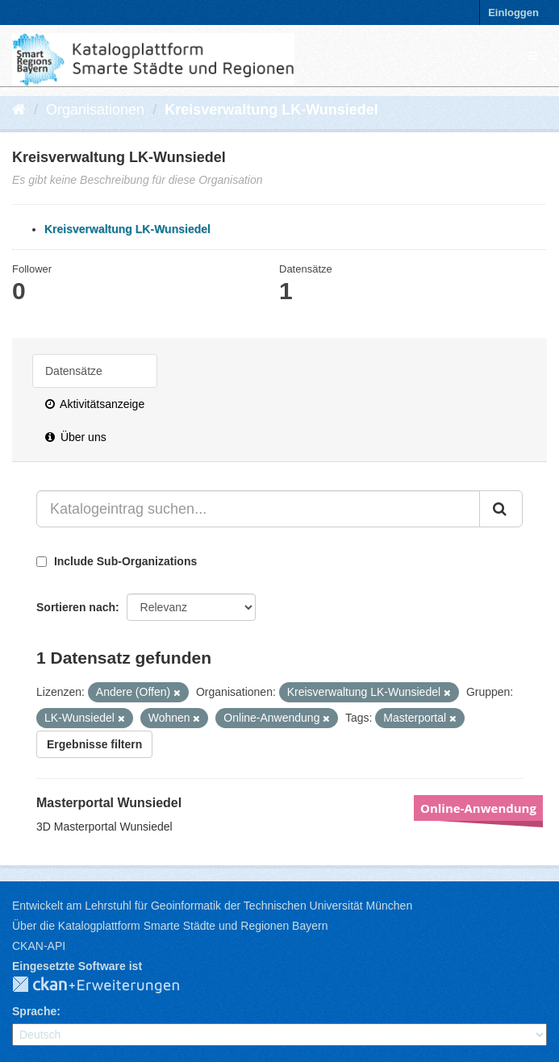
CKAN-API (38, 945)
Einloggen (513, 12)
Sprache (34, 1011)
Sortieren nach (75, 607)
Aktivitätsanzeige (94, 404)
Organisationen (95, 110)
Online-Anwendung (478, 808)
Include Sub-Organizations (116, 561)
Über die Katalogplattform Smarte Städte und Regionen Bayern (169, 925)
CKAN (109, 985)
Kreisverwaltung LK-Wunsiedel (271, 110)
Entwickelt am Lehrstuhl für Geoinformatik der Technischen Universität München (212, 905)
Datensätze (73, 370)
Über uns (75, 437)
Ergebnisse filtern (94, 744)
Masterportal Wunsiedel (108, 803)
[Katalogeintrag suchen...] (258, 508)
